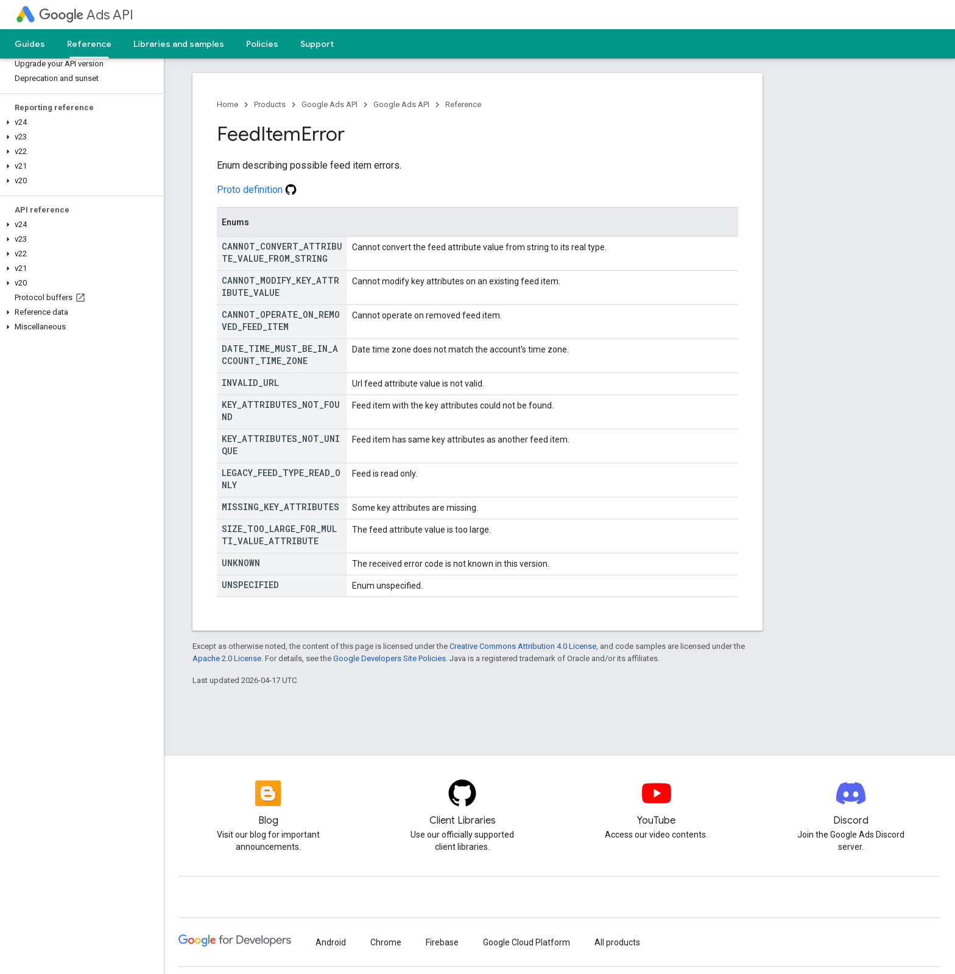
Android (330, 942)
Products (270, 104)
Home (227, 104)
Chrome (385, 942)
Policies (262, 43)
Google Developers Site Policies (389, 658)
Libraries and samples (178, 43)
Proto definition (257, 189)
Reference (463, 104)
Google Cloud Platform (526, 942)
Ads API (86, 15)
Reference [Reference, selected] (89, 43)
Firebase (442, 942)
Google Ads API (329, 104)
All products (617, 942)
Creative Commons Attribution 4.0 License (522, 646)
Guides (30, 43)
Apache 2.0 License (226, 658)
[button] (79, 122)
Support (317, 43)
